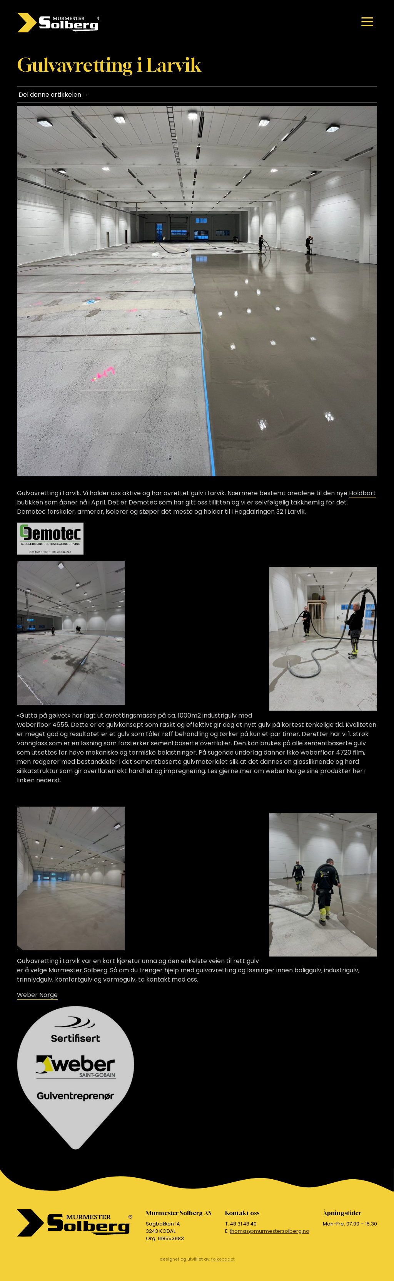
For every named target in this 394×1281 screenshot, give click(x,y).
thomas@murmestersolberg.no (269, 1231)
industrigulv (219, 715)
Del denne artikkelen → (53, 94)
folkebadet (223, 1259)
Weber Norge (37, 994)
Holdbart (362, 493)
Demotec (143, 502)
